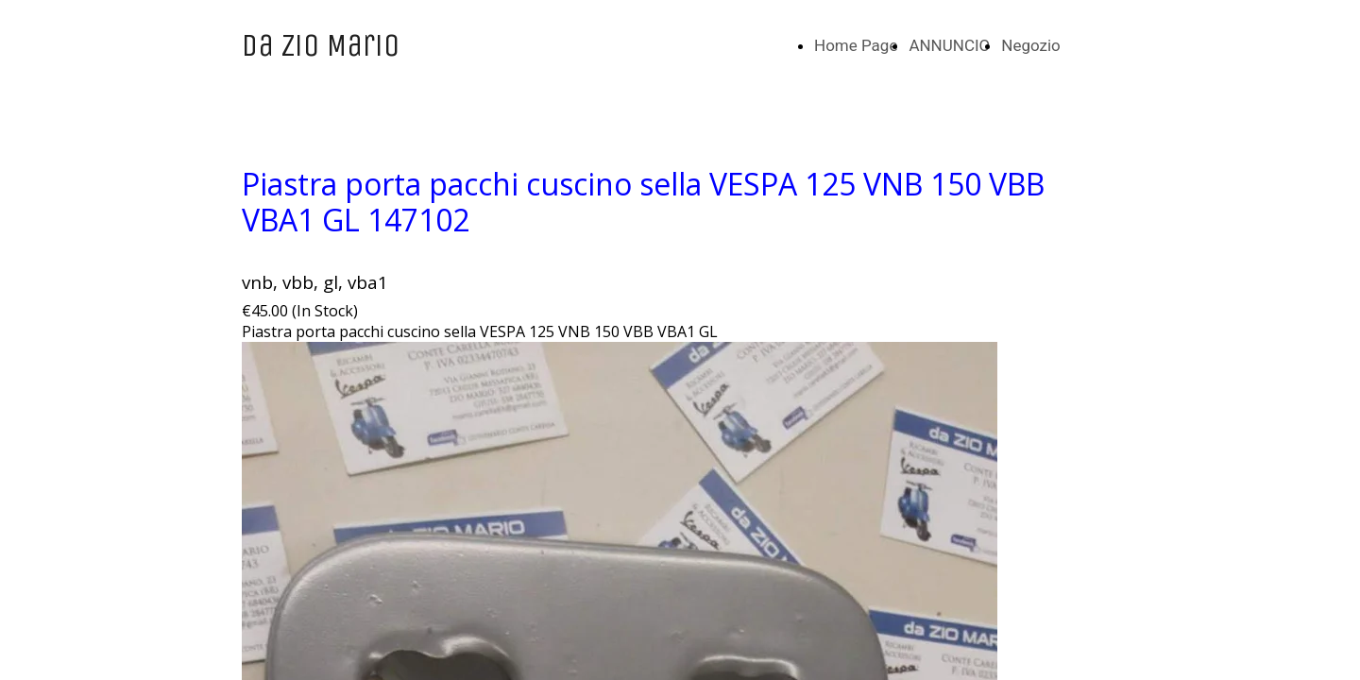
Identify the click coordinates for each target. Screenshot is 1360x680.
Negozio (1031, 45)
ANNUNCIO (949, 45)
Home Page (855, 45)
